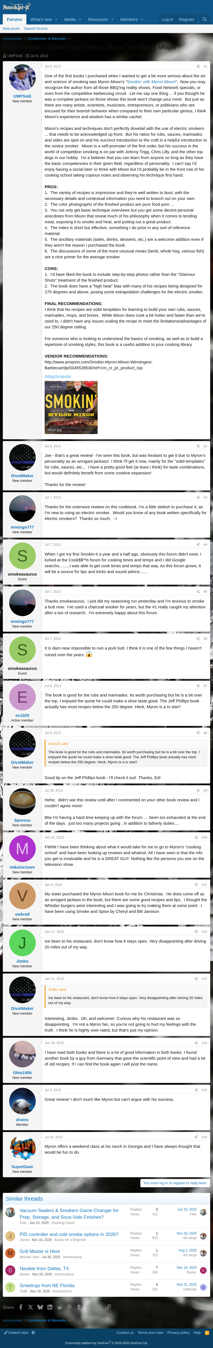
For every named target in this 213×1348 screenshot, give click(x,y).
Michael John (29, 1257)
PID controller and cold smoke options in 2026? (69, 1234)
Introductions (72, 1257)
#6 (205, 639)
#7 (205, 686)
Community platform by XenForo (106, 1343)
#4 (205, 545)
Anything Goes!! (63, 1223)
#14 (204, 1043)
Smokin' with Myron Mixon (151, 81)
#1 (205, 66)
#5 (205, 592)
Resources (98, 19)
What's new (41, 19)
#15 (204, 1090)
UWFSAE (15, 56)
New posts (11, 28)
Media (70, 19)
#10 (204, 837)
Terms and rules (150, 1332)
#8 (205, 733)
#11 (204, 885)
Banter (24, 1274)
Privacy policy (178, 1332)
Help (197, 1332)
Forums (14, 19)
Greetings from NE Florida (47, 1285)
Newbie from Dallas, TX (44, 1268)
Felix (23, 1223)
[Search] (204, 19)
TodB (23, 1291)
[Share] (198, 66)
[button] (56, 19)
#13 (204, 979)
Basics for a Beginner (70, 1240)
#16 (204, 1137)
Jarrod (24, 1240)
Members (129, 19)
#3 (205, 497)
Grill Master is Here (40, 1251)
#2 (205, 446)
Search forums (36, 28)
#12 (204, 932)
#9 (205, 790)
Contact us (125, 1332)
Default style (16, 1332)
